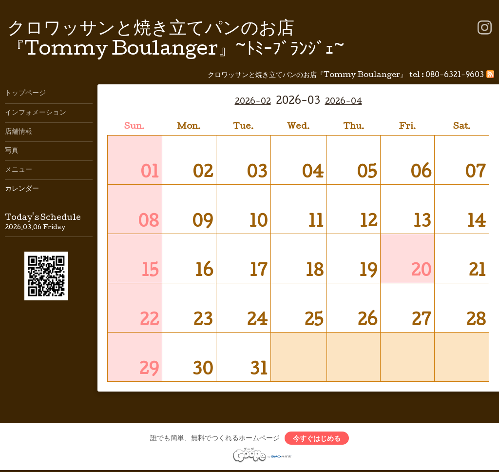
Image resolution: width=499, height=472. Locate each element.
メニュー (18, 170)
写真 (12, 151)
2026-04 (343, 102)
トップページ (25, 94)
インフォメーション (35, 113)
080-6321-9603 (454, 75)
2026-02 (253, 102)
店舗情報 (18, 132)
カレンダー (22, 189)
